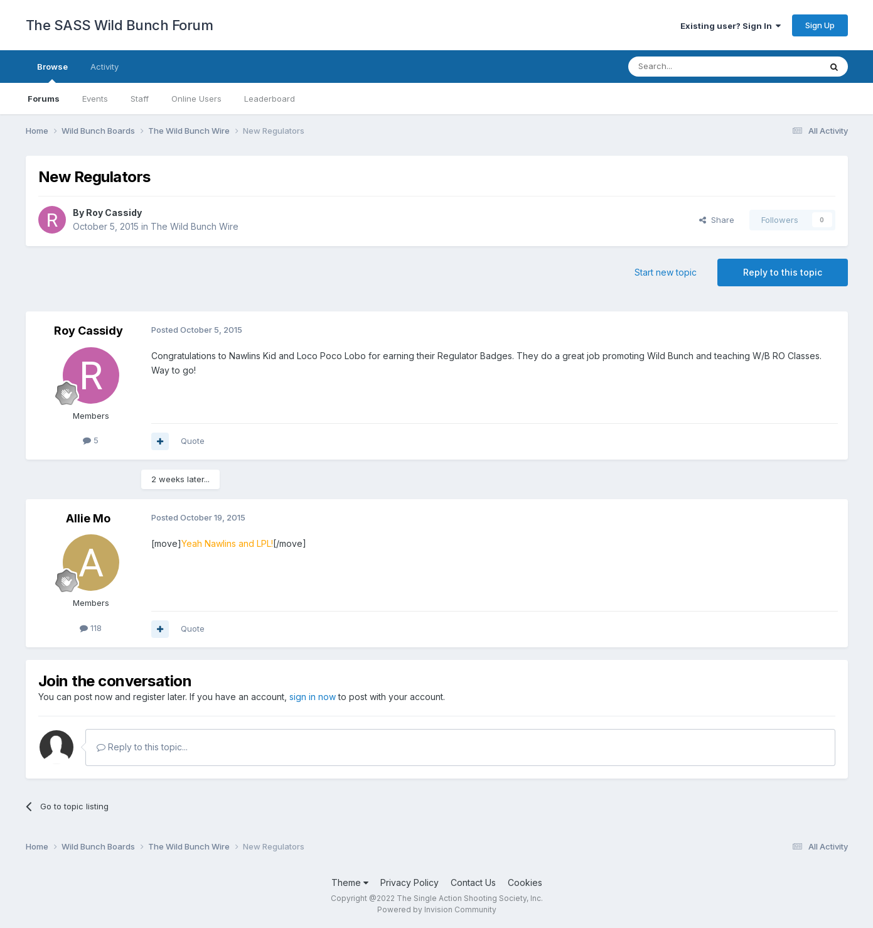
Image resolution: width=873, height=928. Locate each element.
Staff (140, 99)
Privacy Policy (409, 882)
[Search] (692, 67)
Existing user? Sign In (730, 26)
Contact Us (473, 882)
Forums (44, 99)
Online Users (196, 99)
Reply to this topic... (142, 747)
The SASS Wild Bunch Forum (119, 25)
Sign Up (820, 25)
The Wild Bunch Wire (194, 226)
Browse (52, 72)
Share (716, 220)
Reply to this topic (782, 272)
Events (95, 99)
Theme (349, 882)
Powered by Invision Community (436, 909)
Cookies (525, 882)
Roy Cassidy (114, 212)
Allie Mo (88, 518)
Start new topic (666, 272)
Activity (104, 67)
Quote (193, 441)
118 (91, 628)
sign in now (312, 696)
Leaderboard (269, 99)
